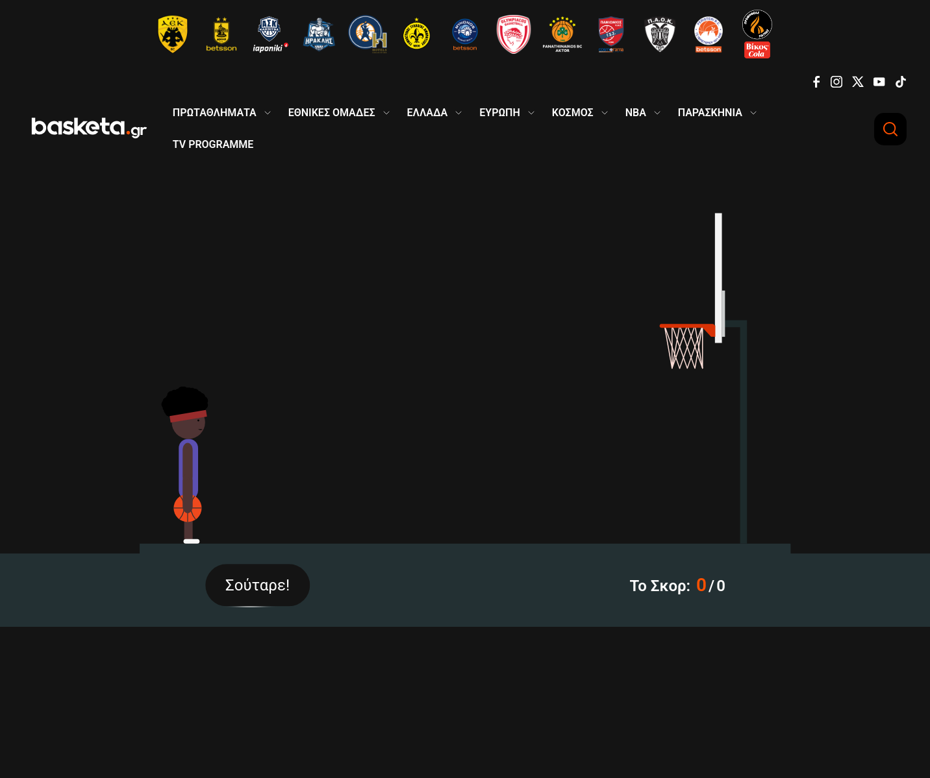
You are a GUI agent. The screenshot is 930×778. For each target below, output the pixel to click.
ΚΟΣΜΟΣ (573, 112)
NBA (635, 112)
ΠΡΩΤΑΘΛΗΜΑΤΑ (215, 112)
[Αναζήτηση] (890, 129)
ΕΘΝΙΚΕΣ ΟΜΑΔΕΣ (331, 112)
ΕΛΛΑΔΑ (427, 112)
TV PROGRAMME (213, 144)
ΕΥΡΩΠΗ (499, 112)
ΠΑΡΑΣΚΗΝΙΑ (710, 112)
